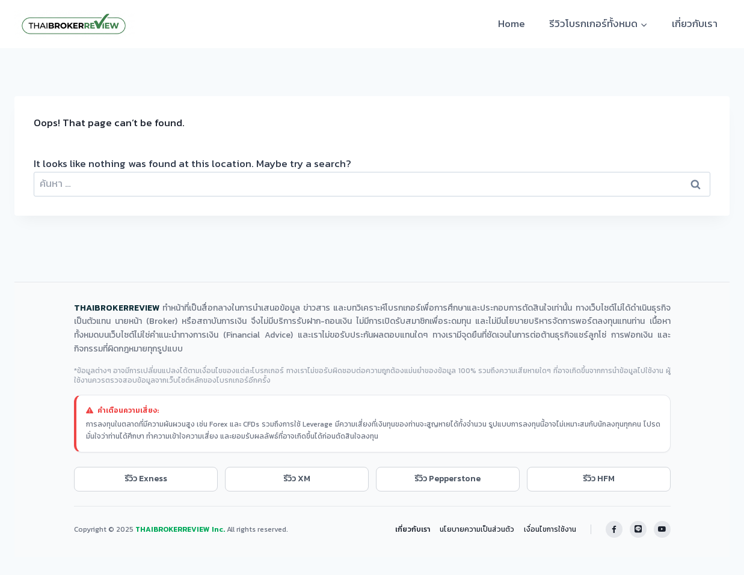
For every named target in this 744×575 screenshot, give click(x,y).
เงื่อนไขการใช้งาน (550, 529)
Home (511, 23)
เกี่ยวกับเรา (695, 23)
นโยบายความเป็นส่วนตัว (477, 529)
